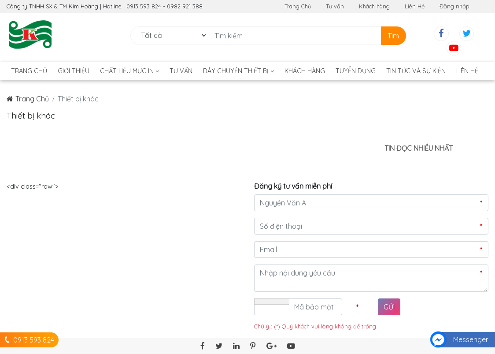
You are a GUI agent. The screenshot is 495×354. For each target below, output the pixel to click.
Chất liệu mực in (129, 71)
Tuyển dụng (356, 71)
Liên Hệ (415, 6)
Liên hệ (467, 71)
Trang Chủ (297, 6)
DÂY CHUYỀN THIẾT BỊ (238, 71)
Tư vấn (335, 6)
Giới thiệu (73, 71)
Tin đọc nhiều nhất (418, 148)
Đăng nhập (454, 6)
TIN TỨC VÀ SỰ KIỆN (416, 71)
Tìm (393, 35)
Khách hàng (374, 6)
